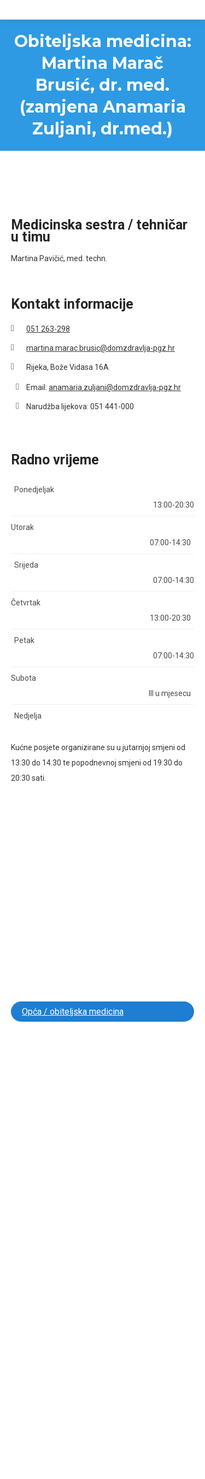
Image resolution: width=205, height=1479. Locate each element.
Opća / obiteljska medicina (73, 1011)
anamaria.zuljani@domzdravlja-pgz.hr (115, 387)
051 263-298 (48, 329)
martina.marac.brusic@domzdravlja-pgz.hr (100, 348)
